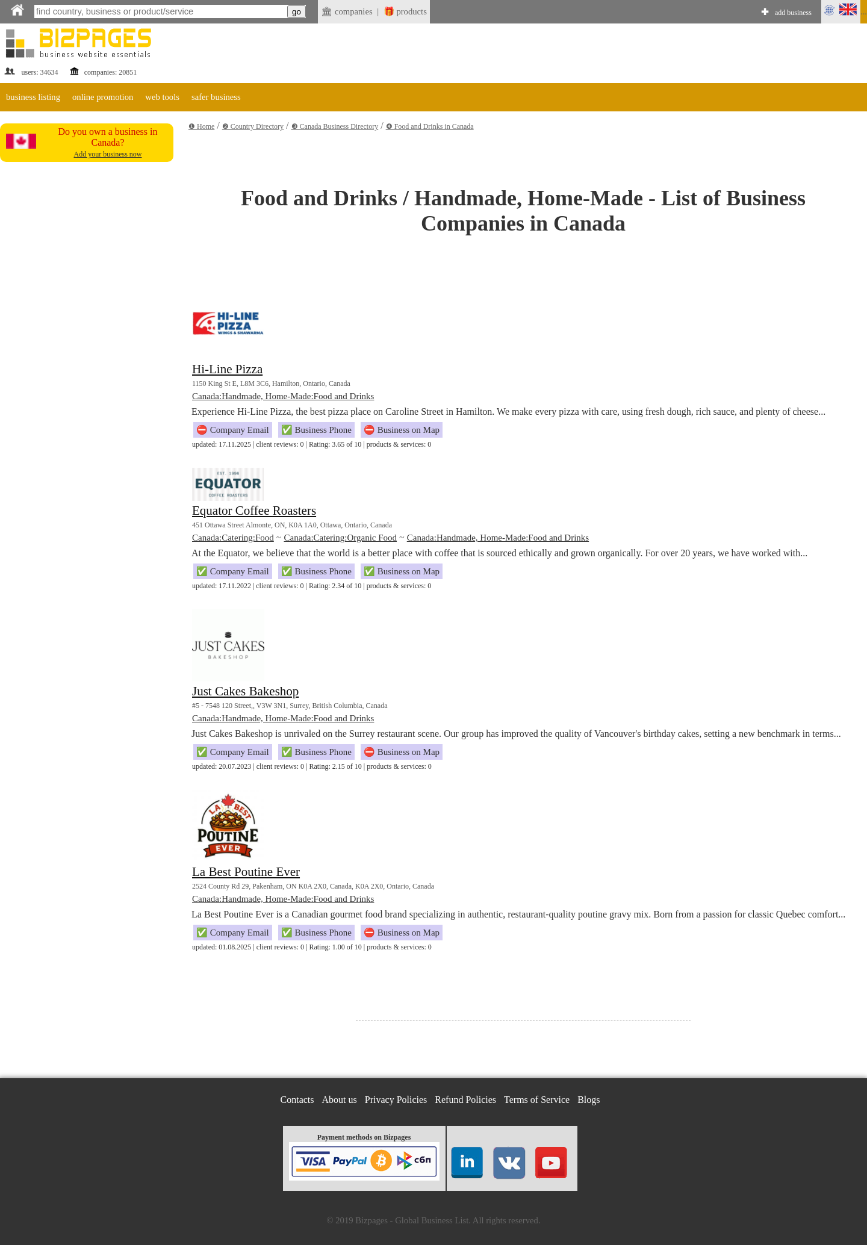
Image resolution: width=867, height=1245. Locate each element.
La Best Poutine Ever (246, 872)
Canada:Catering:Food (233, 537)
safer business (216, 97)
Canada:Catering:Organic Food (340, 537)
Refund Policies (465, 1099)
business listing (33, 97)
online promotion (102, 97)
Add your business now (108, 154)
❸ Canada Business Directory (335, 126)
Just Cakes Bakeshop (245, 691)
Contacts (297, 1099)
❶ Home (201, 126)
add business (793, 12)
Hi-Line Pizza (227, 369)
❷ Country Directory (253, 126)
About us (339, 1099)
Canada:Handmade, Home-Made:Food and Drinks (283, 396)
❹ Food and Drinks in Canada (430, 126)
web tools (162, 97)
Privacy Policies (396, 1099)
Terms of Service (537, 1099)
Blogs (588, 1099)
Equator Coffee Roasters (254, 510)
